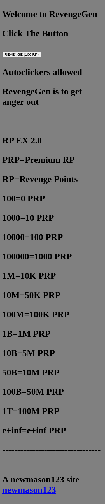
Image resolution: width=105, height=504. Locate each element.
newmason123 (29, 490)
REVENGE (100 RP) (21, 54)
